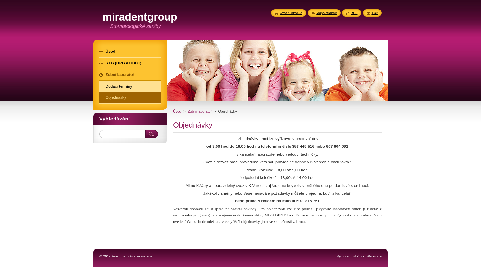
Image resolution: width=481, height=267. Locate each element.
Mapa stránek (326, 13)
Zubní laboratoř (200, 111)
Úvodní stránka (291, 13)
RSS (354, 13)
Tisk (374, 13)
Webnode (374, 256)
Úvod (177, 111)
